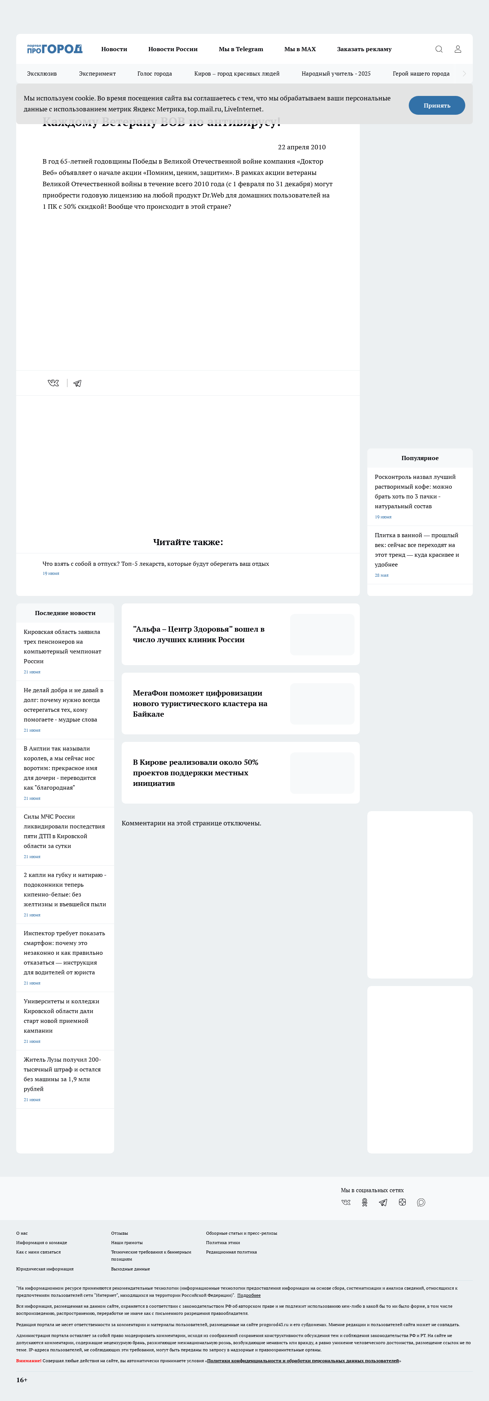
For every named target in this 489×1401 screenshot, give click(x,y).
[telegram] (79, 383)
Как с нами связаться (38, 1252)
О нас (22, 1233)
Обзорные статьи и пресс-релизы (241, 1233)
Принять (437, 105)
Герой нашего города (421, 73)
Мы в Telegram (241, 49)
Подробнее (249, 1295)
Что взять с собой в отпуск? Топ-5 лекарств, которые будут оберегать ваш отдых (188, 569)
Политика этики (223, 1242)
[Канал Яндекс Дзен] (402, 1202)
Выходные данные (130, 1269)
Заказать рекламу (364, 49)
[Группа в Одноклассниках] (364, 1202)
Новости (114, 49)
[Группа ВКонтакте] (345, 1202)
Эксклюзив (42, 73)
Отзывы (119, 1233)
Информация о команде (41, 1242)
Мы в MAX (300, 49)
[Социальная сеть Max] (421, 1202)
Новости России (173, 49)
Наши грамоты (127, 1242)
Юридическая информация (44, 1269)
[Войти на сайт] (457, 48)
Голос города (155, 73)
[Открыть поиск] (438, 48)
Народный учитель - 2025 (336, 73)
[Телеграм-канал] (383, 1202)
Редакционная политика (231, 1252)
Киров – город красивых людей (237, 73)
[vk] (54, 383)
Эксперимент (97, 73)
